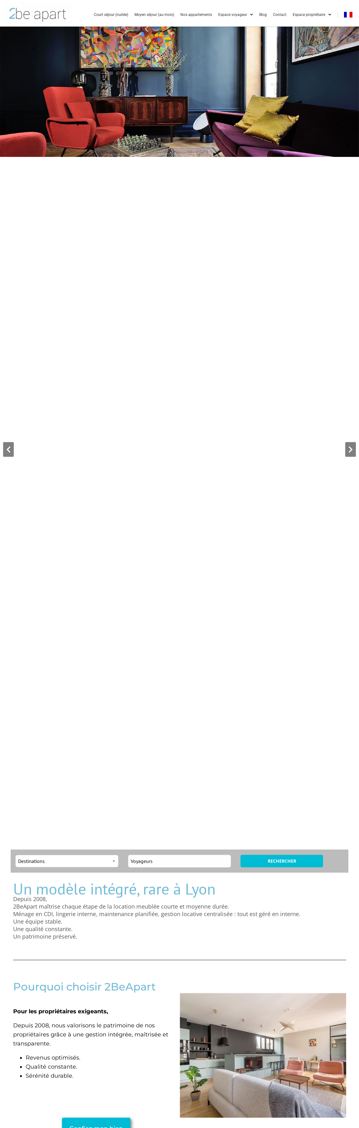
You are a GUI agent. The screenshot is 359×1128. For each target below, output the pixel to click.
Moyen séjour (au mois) (154, 15)
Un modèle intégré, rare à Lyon (114, 889)
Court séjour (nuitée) (111, 15)
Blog (263, 15)
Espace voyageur (235, 15)
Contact (279, 15)
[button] (8, 449)
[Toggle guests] (179, 861)
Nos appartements (196, 15)
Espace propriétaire (312, 15)
